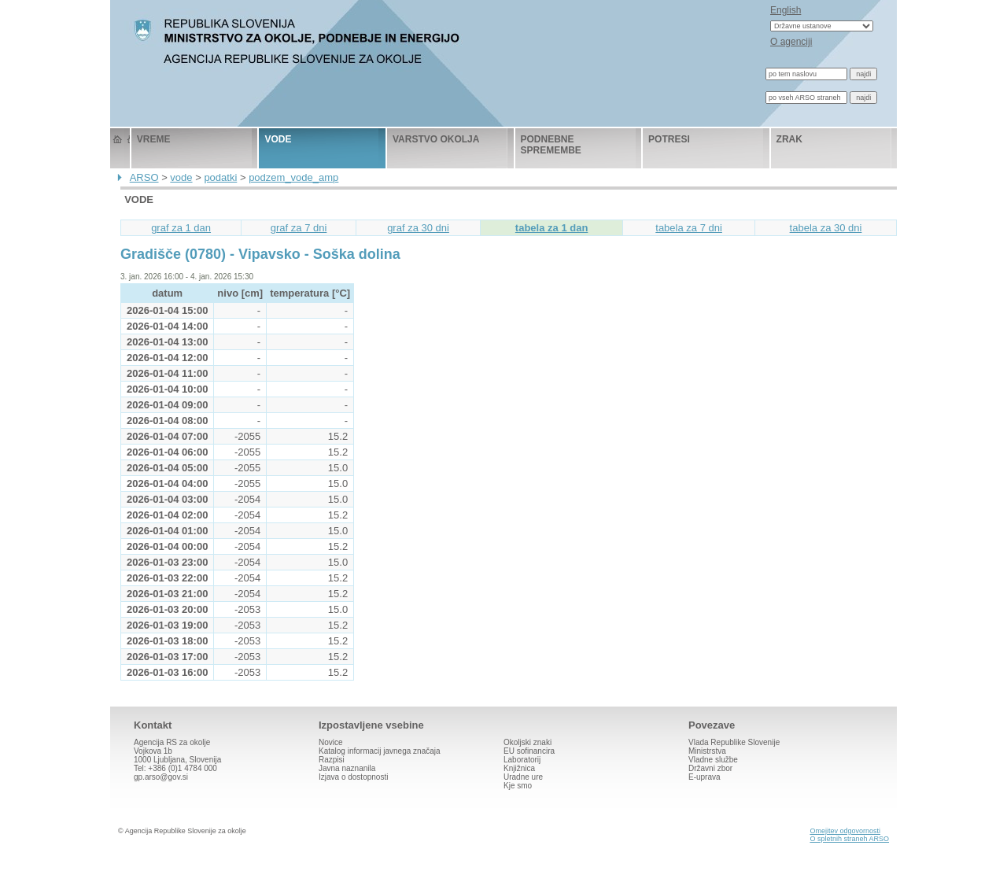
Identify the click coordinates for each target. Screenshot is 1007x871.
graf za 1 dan (181, 228)
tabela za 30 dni (826, 228)
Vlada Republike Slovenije (734, 742)
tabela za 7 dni (688, 228)
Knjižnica (519, 768)
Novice (331, 742)
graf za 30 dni (418, 228)
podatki (220, 177)
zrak (789, 139)
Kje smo (518, 785)
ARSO (144, 177)
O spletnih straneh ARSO (849, 839)
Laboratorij (522, 759)
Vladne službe (713, 759)
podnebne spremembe (551, 145)
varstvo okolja (436, 139)
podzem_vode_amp (293, 177)
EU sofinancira (529, 751)
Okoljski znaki (527, 742)
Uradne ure (523, 777)
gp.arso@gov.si (161, 777)
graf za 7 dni (299, 228)
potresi (669, 139)
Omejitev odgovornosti (845, 831)
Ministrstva (707, 751)
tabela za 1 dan (551, 228)
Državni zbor (710, 768)
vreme (154, 139)
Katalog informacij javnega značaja (380, 751)
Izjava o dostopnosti (353, 777)
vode (277, 139)
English (785, 10)
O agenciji (791, 41)
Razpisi (332, 759)
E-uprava (704, 777)
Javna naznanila (347, 768)
